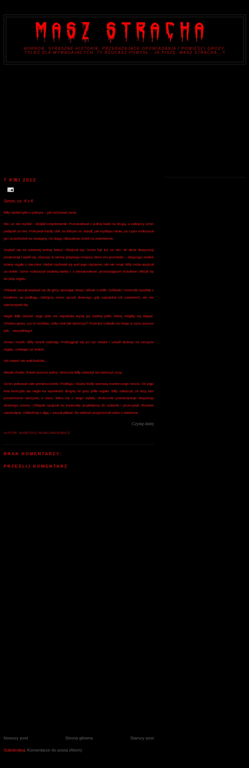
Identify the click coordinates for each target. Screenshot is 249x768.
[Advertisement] (124, 119)
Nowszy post (16, 737)
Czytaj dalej (143, 423)
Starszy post (142, 737)
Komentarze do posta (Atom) (54, 750)
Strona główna (79, 737)
